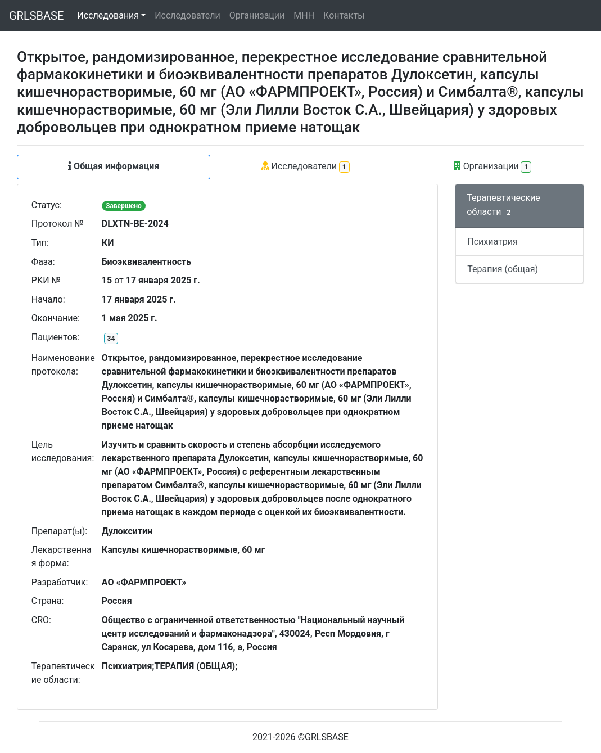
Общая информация (113, 166)
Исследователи (187, 15)
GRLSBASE (36, 15)
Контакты (343, 15)
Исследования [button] (108, 15)
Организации (257, 15)
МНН (303, 15)
